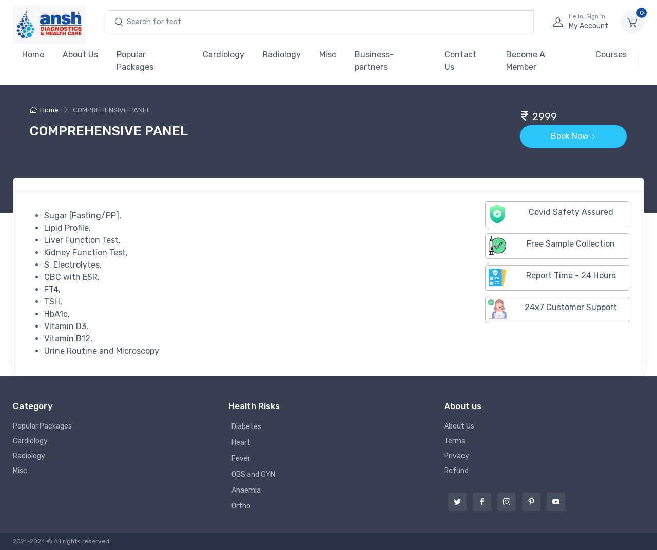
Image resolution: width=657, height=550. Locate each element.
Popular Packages (135, 61)
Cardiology (223, 54)
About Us (80, 54)
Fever (240, 458)
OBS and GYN (253, 474)
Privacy (456, 456)
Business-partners (374, 61)
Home (33, 54)
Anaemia (246, 490)
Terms (454, 441)
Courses (611, 54)
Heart (240, 442)
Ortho (240, 506)
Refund (456, 470)
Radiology (282, 54)
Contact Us (460, 61)
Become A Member (525, 61)
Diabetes (246, 426)
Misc (327, 54)
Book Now (573, 136)
